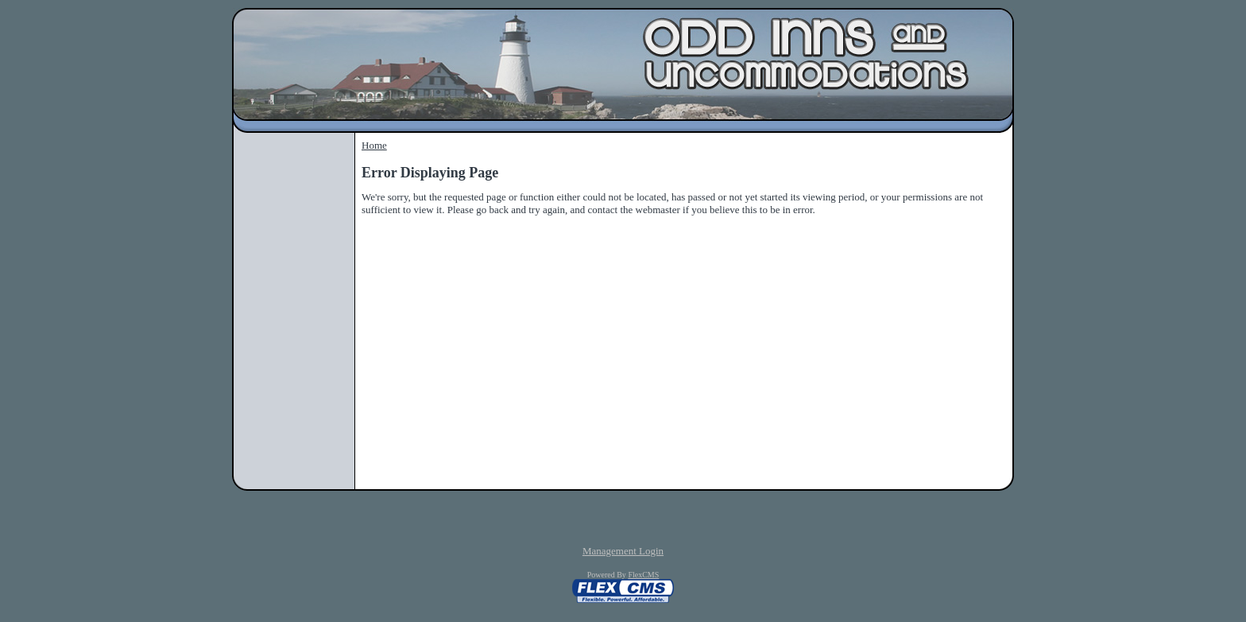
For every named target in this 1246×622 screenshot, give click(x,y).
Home (374, 145)
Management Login (623, 551)
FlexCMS (643, 574)
